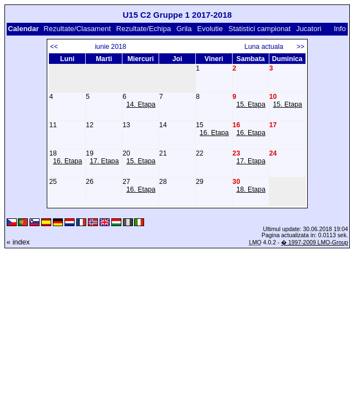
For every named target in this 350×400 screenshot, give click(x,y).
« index (18, 242)
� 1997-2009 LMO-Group (314, 242)
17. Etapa (104, 161)
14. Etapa (140, 104)
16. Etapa (214, 133)
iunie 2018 (110, 47)
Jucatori (309, 28)
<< (54, 47)
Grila (183, 28)
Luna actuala (268, 47)
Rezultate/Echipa (143, 28)
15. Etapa (250, 104)
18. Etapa (250, 189)
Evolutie (210, 28)
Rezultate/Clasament (77, 28)
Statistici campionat (259, 28)
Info (340, 28)
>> (300, 47)
